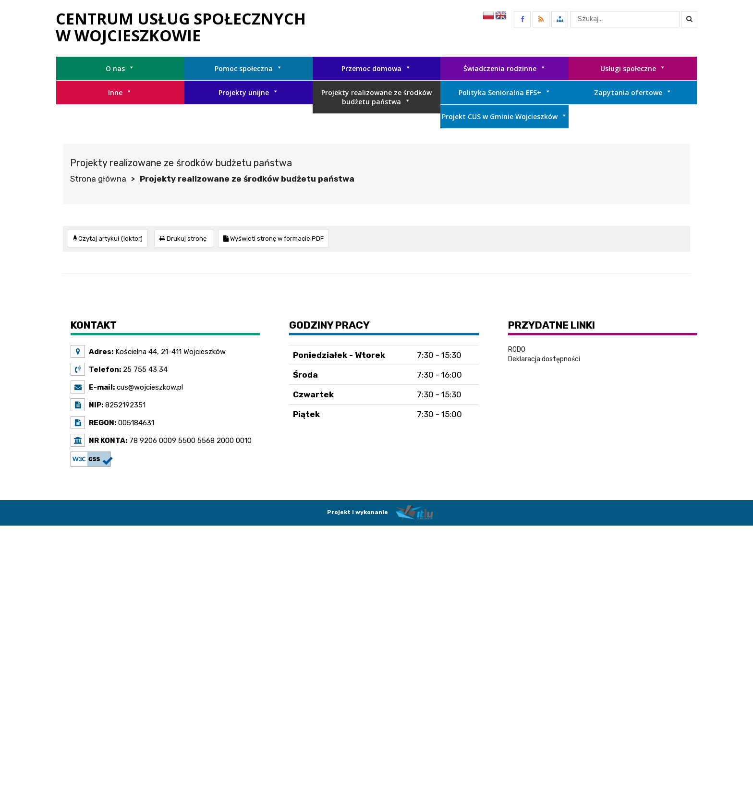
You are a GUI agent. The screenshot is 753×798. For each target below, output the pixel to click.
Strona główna (98, 179)
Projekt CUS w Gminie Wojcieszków (504, 116)
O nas (120, 68)
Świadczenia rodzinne (504, 68)
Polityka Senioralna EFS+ (505, 92)
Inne (120, 92)
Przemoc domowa (376, 68)
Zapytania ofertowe (633, 92)
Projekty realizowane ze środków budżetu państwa (376, 97)
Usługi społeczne (633, 68)
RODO (516, 349)
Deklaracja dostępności (544, 359)
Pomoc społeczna (248, 68)
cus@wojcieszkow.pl (149, 386)
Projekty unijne (249, 92)
